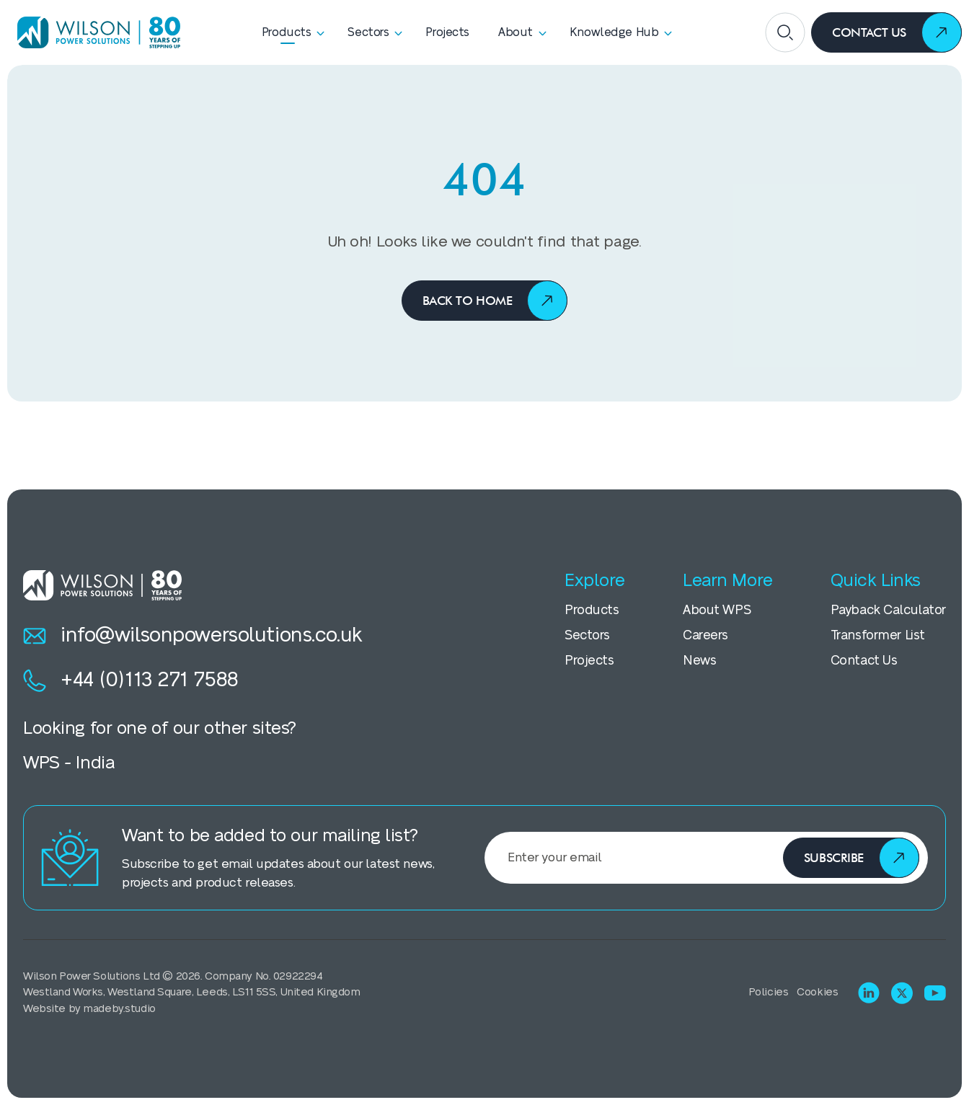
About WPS (717, 610)
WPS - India (68, 763)
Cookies (817, 992)
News (699, 660)
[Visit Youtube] (935, 992)
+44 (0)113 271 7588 (131, 680)
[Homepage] (93, 32)
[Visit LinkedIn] (869, 992)
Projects (589, 660)
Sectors (587, 635)
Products (592, 610)
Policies (768, 992)
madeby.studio (119, 1008)
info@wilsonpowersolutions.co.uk (193, 635)
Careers (705, 635)
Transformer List (878, 635)
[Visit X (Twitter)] (902, 993)
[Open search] (785, 32)
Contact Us (864, 660)
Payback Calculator (888, 610)
